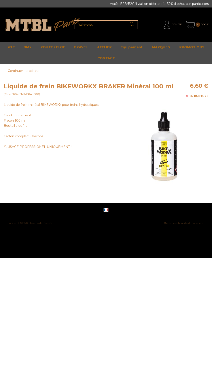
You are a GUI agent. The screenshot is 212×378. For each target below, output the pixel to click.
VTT (11, 47)
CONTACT (106, 58)
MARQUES (161, 47)
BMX (28, 47)
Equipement (131, 47)
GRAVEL (81, 47)
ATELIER (104, 47)
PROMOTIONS (191, 47)
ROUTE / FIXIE (52, 47)
